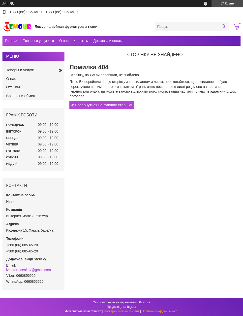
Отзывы (13, 87)
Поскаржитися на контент (121, 311)
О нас (63, 41)
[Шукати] (223, 26)
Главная (11, 41)
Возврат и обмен (20, 96)
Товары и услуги (36, 41)
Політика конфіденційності (160, 311)
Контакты (80, 41)
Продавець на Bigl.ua (121, 307)
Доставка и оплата (108, 41)
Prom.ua (144, 302)
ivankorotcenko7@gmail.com (28, 270)
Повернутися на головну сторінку (103, 105)
